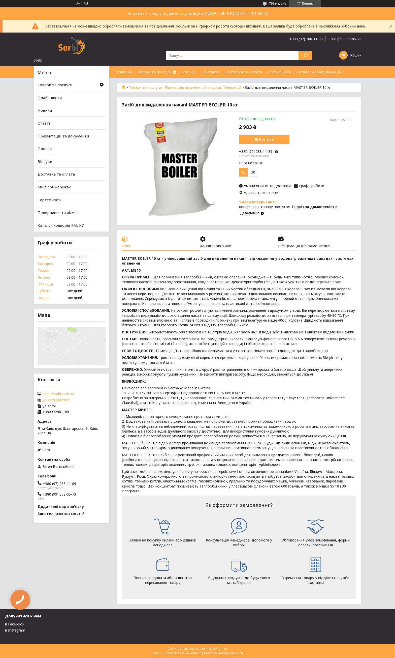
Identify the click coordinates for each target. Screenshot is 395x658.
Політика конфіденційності (223, 653)
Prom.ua (222, 648)
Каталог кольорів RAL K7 (319, 71)
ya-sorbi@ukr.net (56, 400)
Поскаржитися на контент (182, 653)
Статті (44, 123)
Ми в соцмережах (54, 186)
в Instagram (15, 630)
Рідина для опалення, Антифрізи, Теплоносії (203, 87)
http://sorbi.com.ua (58, 394)
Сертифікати (279, 71)
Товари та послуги (154, 71)
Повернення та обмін (58, 212)
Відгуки (45, 161)
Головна (124, 71)
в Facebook (14, 624)
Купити (267, 139)
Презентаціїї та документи (63, 135)
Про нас (188, 71)
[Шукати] (305, 55)
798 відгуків (277, 3)
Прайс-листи (50, 97)
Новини (45, 110)
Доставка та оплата (243, 71)
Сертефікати (49, 199)
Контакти (211, 71)
